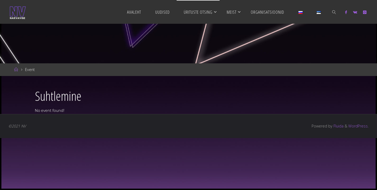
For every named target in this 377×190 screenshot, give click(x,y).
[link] (334, 12)
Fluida (338, 126)
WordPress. (358, 126)
